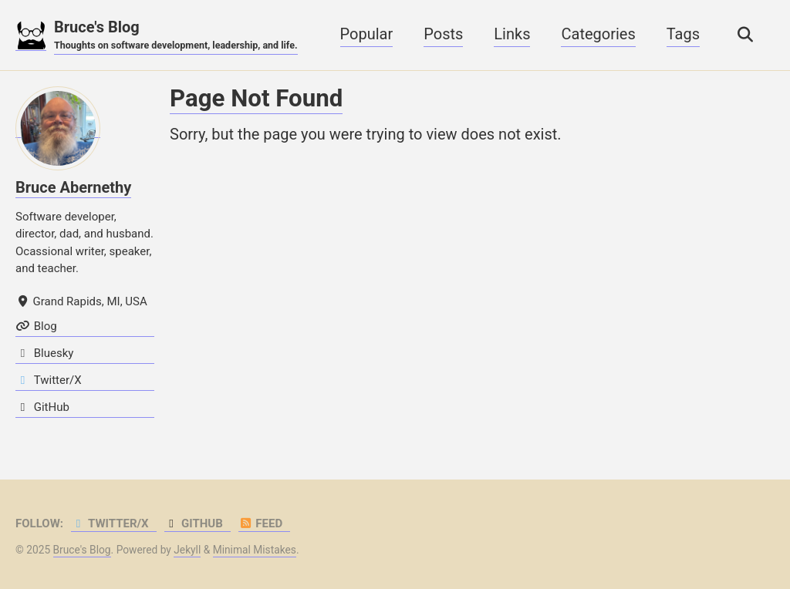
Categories (598, 34)
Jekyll (187, 550)
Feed (260, 523)
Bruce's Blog (176, 35)
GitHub (193, 523)
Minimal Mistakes (254, 550)
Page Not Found (256, 98)
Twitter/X (110, 523)
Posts (443, 34)
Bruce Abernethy (73, 187)
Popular (366, 34)
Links (512, 34)
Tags (683, 34)
